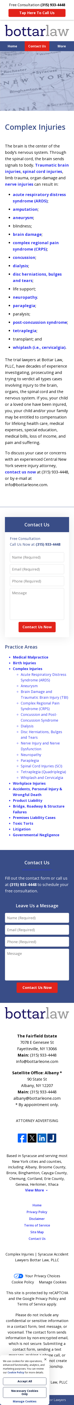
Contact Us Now (37, 626)
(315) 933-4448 (43, 1055)
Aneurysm (29, 685)
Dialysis (27, 726)
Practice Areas (21, 646)
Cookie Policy (23, 1282)
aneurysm (23, 217)
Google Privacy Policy (40, 1298)
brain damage (27, 234)
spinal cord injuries (42, 171)
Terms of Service (37, 1225)
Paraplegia (30, 760)
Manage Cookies (53, 1282)
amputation (25, 209)
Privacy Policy (37, 1212)
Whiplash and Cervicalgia (42, 777)
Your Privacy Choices (37, 1275)
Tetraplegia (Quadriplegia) (43, 771)
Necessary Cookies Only (24, 1392)
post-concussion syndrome (40, 322)
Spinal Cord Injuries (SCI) (41, 766)
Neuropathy (31, 754)
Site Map (37, 1232)
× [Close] (45, 1359)
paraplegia (24, 305)
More (62, 46)
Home (12, 46)
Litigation (22, 829)
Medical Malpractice (30, 657)
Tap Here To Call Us (36, 12)
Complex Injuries (27, 668)
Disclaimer (37, 1219)
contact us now (20, 472)
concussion (24, 257)
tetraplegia (25, 330)
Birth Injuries (24, 663)
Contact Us (37, 46)
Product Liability (27, 800)
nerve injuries (19, 184)
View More (34, 1190)
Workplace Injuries (29, 783)
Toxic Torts (23, 823)
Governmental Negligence (36, 834)
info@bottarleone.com (37, 1061)
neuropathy (25, 297)
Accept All (25, 1381)
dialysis (20, 265)
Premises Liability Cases (34, 817)
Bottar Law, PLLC (52, 1382)
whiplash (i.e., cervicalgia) (39, 347)
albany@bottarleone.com (37, 1098)
